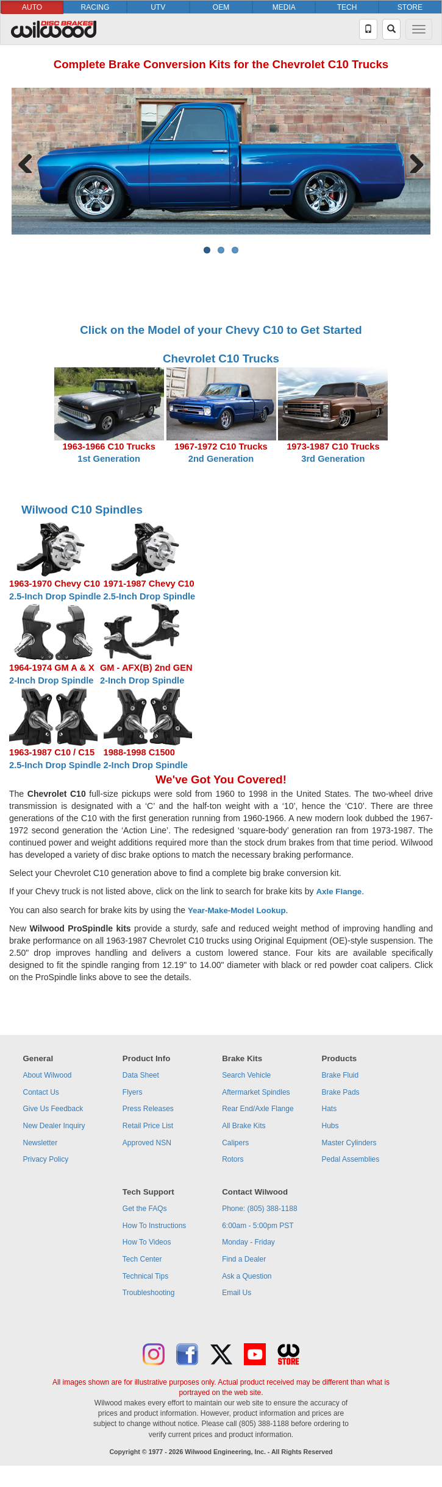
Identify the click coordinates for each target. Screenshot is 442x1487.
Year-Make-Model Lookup (237, 910)
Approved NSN (147, 1143)
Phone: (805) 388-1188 (259, 1208)
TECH (347, 7)
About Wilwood (47, 1075)
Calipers (235, 1143)
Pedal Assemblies (351, 1159)
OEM (221, 7)
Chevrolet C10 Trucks (221, 358)
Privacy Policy (45, 1159)
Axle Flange (339, 891)
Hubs (330, 1125)
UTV (158, 7)
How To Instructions (155, 1225)
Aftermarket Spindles (256, 1092)
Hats (329, 1108)
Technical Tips (145, 1276)
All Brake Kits (243, 1125)
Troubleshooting (149, 1292)
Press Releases (148, 1108)
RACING (95, 7)
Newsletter (40, 1143)
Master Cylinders (349, 1143)
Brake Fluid (340, 1075)
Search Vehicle (246, 1075)
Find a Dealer (244, 1259)
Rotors (232, 1159)
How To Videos (147, 1242)
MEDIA (284, 7)
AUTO (32, 7)
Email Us (236, 1292)
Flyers (133, 1092)
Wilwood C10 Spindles (82, 509)
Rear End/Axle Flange (257, 1108)
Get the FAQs (145, 1208)
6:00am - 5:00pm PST (257, 1225)
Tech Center (142, 1259)
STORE (409, 7)
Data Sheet (141, 1075)
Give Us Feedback (53, 1108)
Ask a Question (246, 1276)
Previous (30, 161)
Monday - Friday (248, 1242)
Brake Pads (341, 1092)
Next (412, 161)
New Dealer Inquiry (54, 1125)
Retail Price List (148, 1125)
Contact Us (41, 1092)
